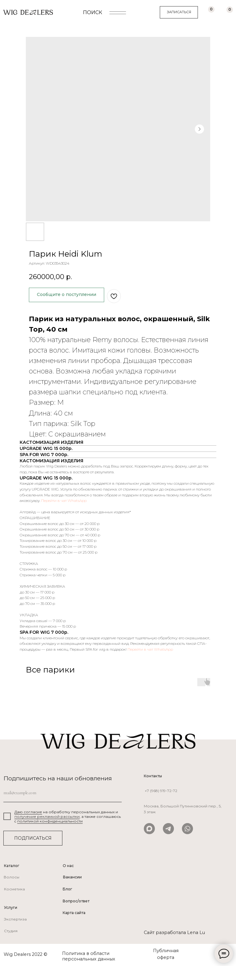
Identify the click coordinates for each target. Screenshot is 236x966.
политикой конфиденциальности (50, 821)
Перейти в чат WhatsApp (64, 500)
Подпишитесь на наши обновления (57, 778)
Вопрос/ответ (76, 901)
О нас (68, 865)
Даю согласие (28, 812)
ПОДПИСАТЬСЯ (33, 838)
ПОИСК (92, 12)
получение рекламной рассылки (47, 816)
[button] (179, 12)
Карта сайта (74, 912)
